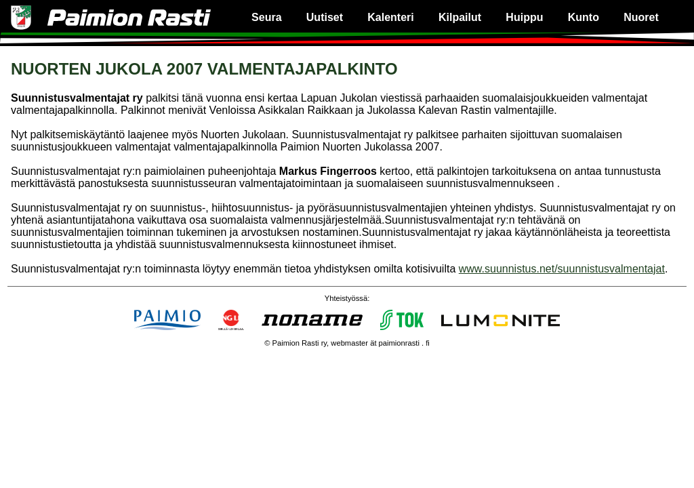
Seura (266, 17)
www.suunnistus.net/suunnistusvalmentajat (562, 268)
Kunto (583, 17)
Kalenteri (390, 17)
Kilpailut (459, 17)
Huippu (524, 17)
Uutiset (324, 17)
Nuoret (641, 17)
